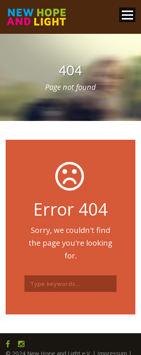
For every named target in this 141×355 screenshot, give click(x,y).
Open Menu (127, 15)
